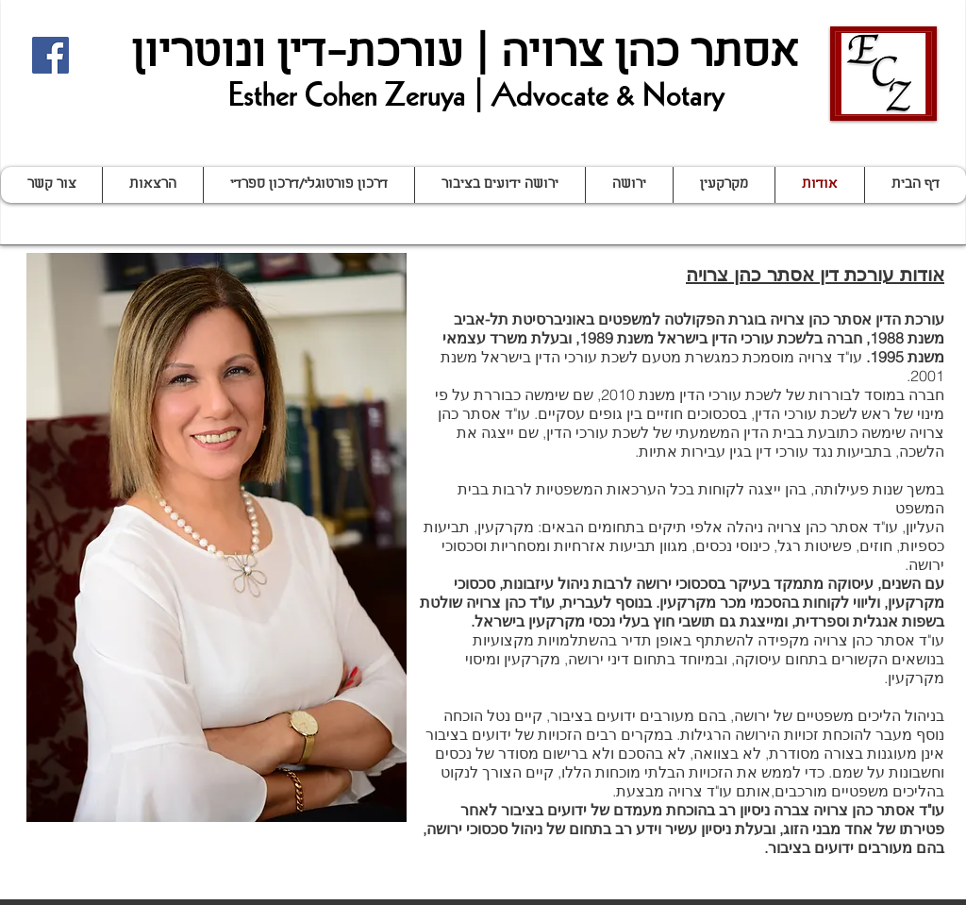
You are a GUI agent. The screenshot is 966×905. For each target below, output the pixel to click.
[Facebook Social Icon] (50, 55)
